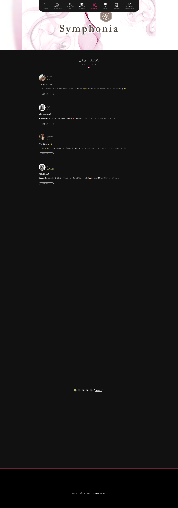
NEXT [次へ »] (98, 390)
